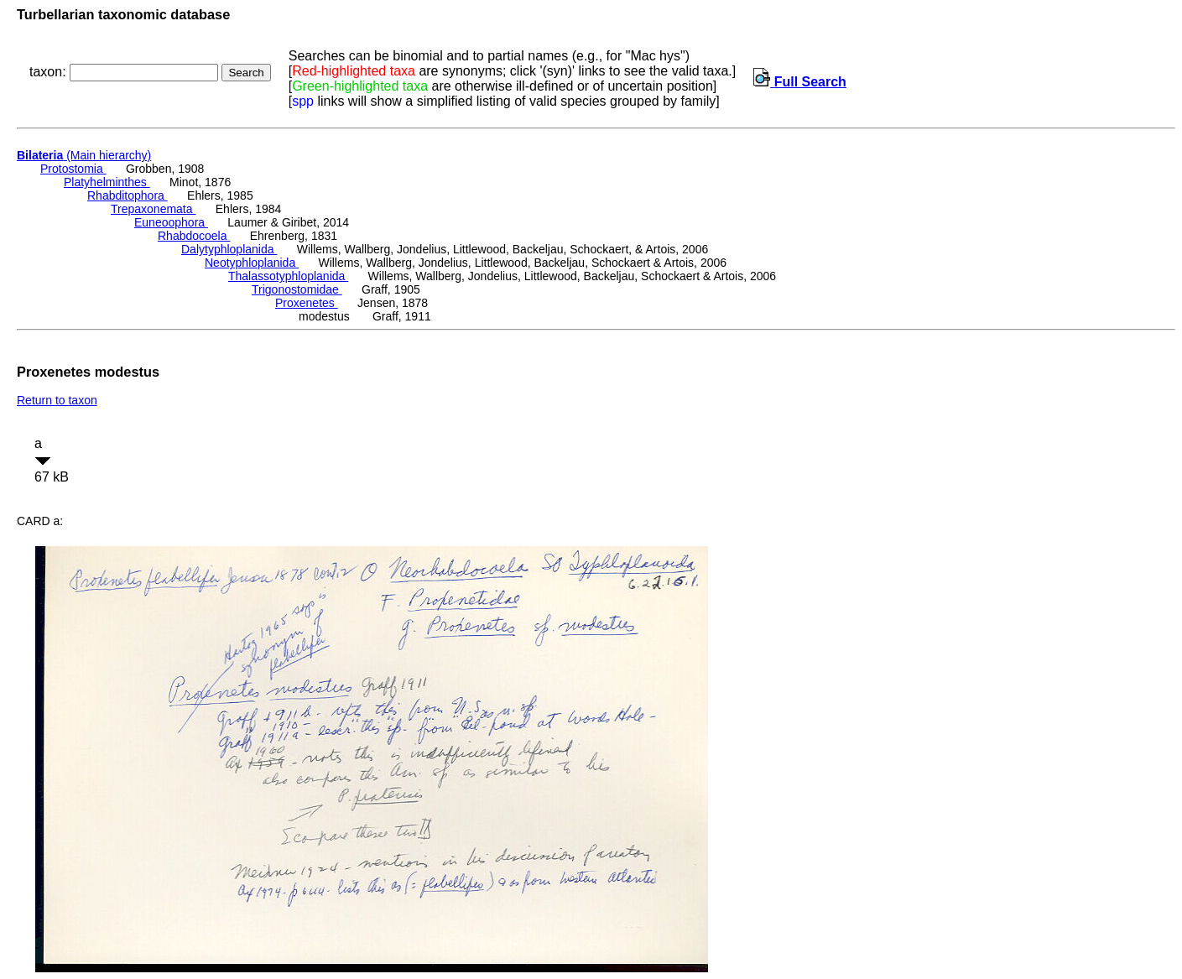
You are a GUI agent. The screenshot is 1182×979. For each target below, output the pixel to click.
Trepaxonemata (153, 209)
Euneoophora (171, 222)
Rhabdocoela (194, 235)
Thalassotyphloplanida (288, 276)
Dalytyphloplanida (229, 249)
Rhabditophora (127, 195)
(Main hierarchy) (84, 155)
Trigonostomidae (297, 289)
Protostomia (73, 168)
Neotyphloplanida (252, 262)
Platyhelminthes (107, 182)
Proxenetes (306, 303)
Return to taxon (57, 400)
